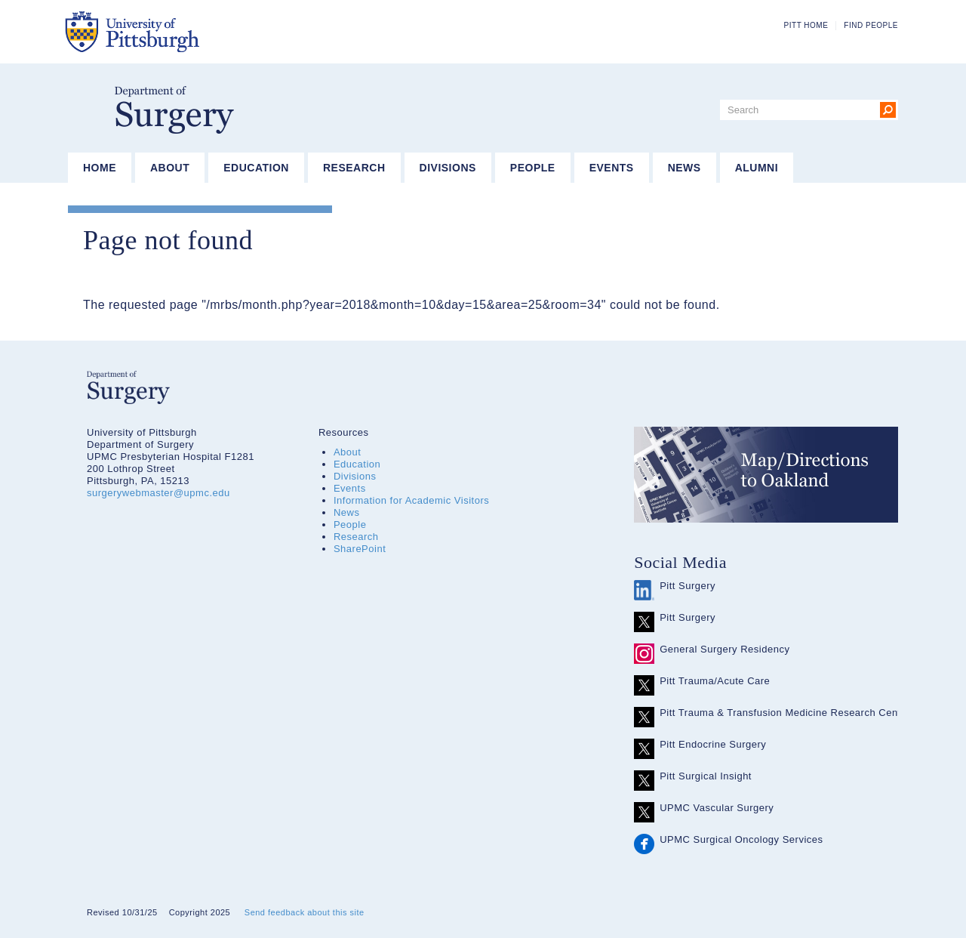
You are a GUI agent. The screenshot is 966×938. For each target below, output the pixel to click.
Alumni (756, 168)
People (532, 168)
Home (99, 168)
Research (354, 168)
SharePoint (360, 548)
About (169, 168)
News (684, 168)
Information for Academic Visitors (411, 500)
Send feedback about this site (305, 912)
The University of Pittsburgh (207, 31)
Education (256, 168)
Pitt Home (806, 25)
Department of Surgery (174, 110)
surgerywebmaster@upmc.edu (158, 492)
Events (611, 168)
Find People (871, 25)
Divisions (448, 168)
